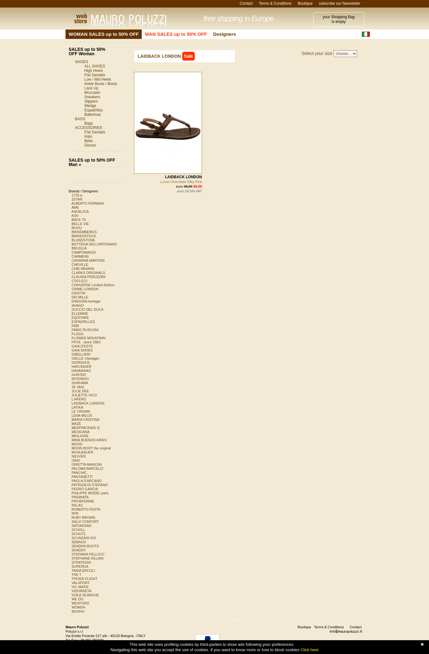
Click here (309, 649)
